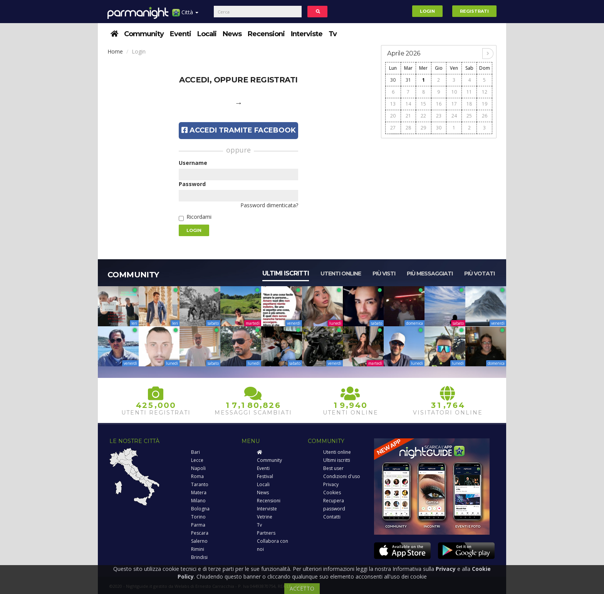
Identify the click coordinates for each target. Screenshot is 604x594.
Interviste (306, 34)
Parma (198, 525)
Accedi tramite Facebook (238, 130)
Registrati (474, 11)
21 (408, 115)
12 (484, 92)
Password (192, 184)
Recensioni (266, 34)
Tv (333, 34)
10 (454, 92)
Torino (198, 516)
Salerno (199, 541)
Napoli (198, 468)
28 (408, 127)
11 (469, 92)
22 (423, 115)
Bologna (200, 508)
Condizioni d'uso (341, 476)
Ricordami (198, 216)
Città (185, 15)
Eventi (180, 34)
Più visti (383, 273)
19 (484, 104)
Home (115, 51)
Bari (195, 452)
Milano (198, 500)
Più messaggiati (430, 273)
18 (469, 104)
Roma (197, 476)
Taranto (199, 484)
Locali (206, 34)
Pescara (199, 533)
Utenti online (340, 273)
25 (469, 115)
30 (393, 80)
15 (423, 104)
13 (393, 104)
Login (427, 11)
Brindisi (199, 557)
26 (484, 115)
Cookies (332, 492)
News (232, 34)
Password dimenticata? (269, 205)
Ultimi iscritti (285, 273)
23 (438, 115)
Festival (265, 476)
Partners (266, 533)
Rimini (197, 549)
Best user (333, 468)
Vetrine (264, 516)
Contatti (332, 516)
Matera (198, 492)
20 (393, 115)
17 (454, 104)
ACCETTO (302, 588)
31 (408, 80)
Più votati (479, 273)
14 (408, 104)
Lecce (197, 460)
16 (438, 104)
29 (423, 127)
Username (193, 162)
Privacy (331, 484)
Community (144, 34)
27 (393, 127)
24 (454, 115)
